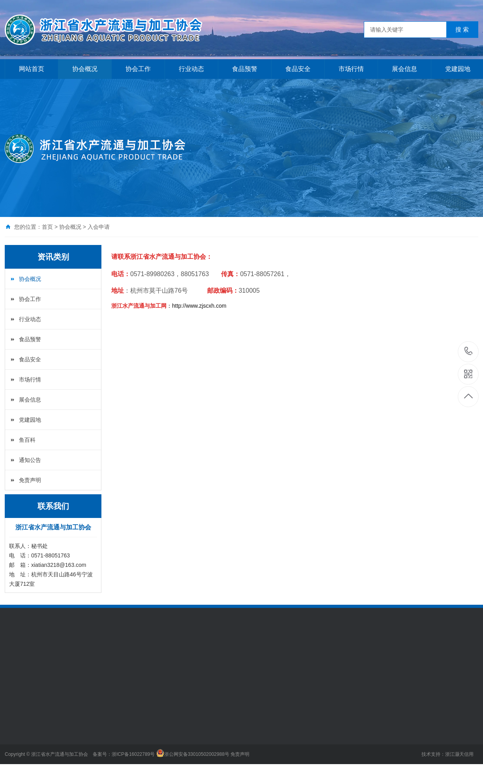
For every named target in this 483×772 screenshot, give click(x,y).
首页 (47, 227)
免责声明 (30, 480)
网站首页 (31, 68)
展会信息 (404, 68)
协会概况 (84, 68)
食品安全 (298, 68)
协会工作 (138, 68)
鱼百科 (27, 440)
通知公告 (30, 460)
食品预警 (244, 68)
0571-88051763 (468, 351)
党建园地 (30, 420)
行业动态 (191, 68)
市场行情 (351, 68)
